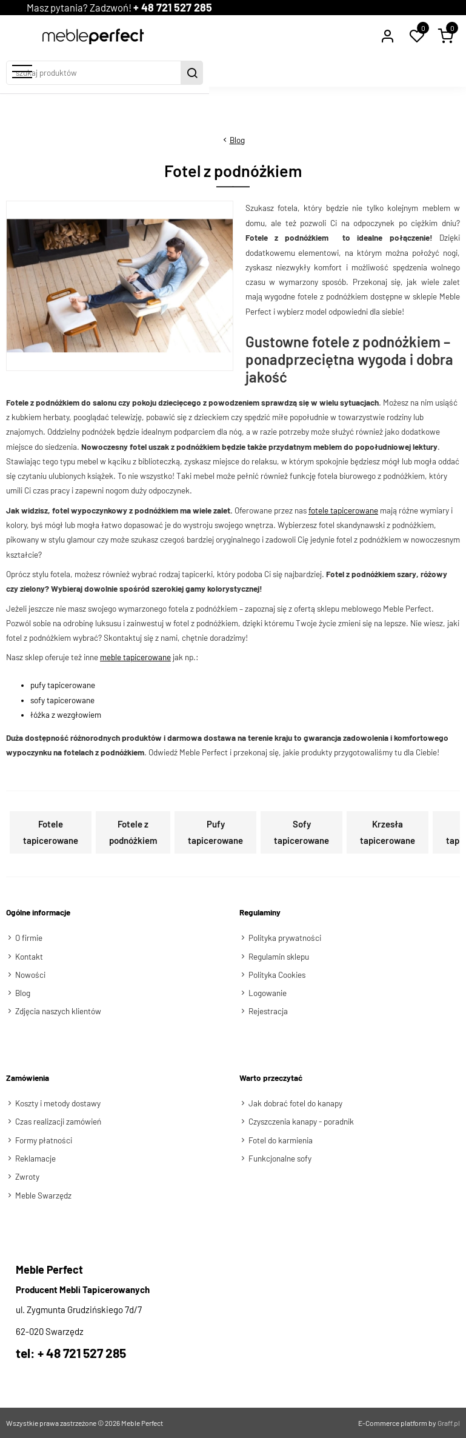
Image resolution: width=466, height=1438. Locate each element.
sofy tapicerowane (62, 699)
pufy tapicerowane (62, 685)
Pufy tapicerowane (215, 832)
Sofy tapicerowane (301, 832)
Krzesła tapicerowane (387, 832)
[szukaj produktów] (222, 72)
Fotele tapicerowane (50, 832)
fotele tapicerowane (343, 510)
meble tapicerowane (135, 657)
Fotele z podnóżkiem (133, 832)
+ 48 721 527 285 (187, 7)
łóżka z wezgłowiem (65, 714)
